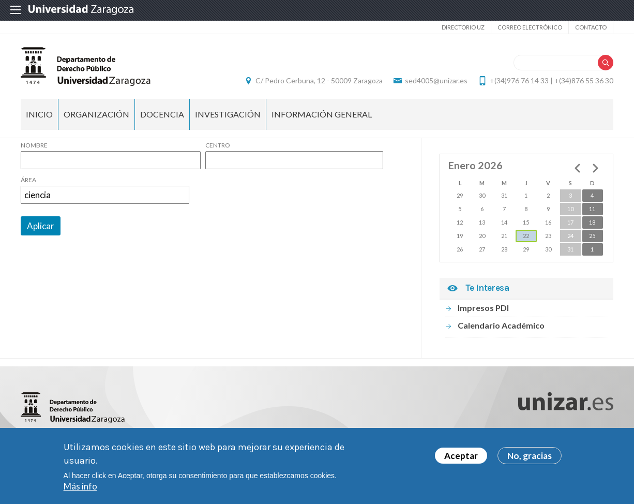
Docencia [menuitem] (162, 114)
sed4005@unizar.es (436, 80)
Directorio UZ (463, 27)
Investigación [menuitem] (228, 114)
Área (28, 180)
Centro (217, 145)
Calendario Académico (501, 325)
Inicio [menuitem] (39, 114)
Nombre (34, 145)
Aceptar (461, 456)
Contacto (591, 27)
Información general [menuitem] (321, 114)
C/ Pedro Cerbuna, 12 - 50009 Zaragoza (319, 80)
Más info (80, 487)
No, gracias (529, 456)
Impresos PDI (483, 308)
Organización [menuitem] (96, 114)
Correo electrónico (529, 27)
